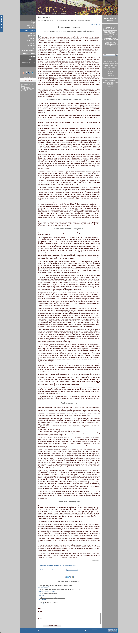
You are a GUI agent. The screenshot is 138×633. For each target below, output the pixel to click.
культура (32, 48)
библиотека (30, 31)
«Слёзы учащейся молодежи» (49, 602)
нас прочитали (30, 25)
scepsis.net (94, 628)
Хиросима (110, 20)
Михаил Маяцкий (43, 587)
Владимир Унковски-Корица (46, 591)
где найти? (31, 27)
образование (31, 36)
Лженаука (110, 86)
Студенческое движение (83, 20)
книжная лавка (29, 63)
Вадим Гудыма (95, 24)
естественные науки (28, 50)
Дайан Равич (42, 599)
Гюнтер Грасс (42, 595)
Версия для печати (44, 17)
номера (32, 23)
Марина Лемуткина (44, 604)
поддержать (1, 23)
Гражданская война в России (110, 63)
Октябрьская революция (110, 65)
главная (32, 17)
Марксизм (110, 71)
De (117, 1)
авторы (32, 56)
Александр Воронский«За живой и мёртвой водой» (110, 39)
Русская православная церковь (110, 78)
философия (31, 40)
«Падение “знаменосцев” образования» (52, 598)
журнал (32, 20)
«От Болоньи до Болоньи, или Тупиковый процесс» (56, 585)
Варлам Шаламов (110, 18)
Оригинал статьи (72, 570)
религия (32, 38)
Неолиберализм (72, 20)
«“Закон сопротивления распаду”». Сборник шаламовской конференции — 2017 (110, 44)
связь (33, 66)
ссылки (32, 60)
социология (31, 45)
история (32, 43)
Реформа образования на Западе (46, 20)
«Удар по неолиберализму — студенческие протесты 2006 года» (60, 589)
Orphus (23, 86)
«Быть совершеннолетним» (48, 593)
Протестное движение (61, 20)
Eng (114, 1)
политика (32, 33)
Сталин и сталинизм (110, 80)
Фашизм (110, 73)
